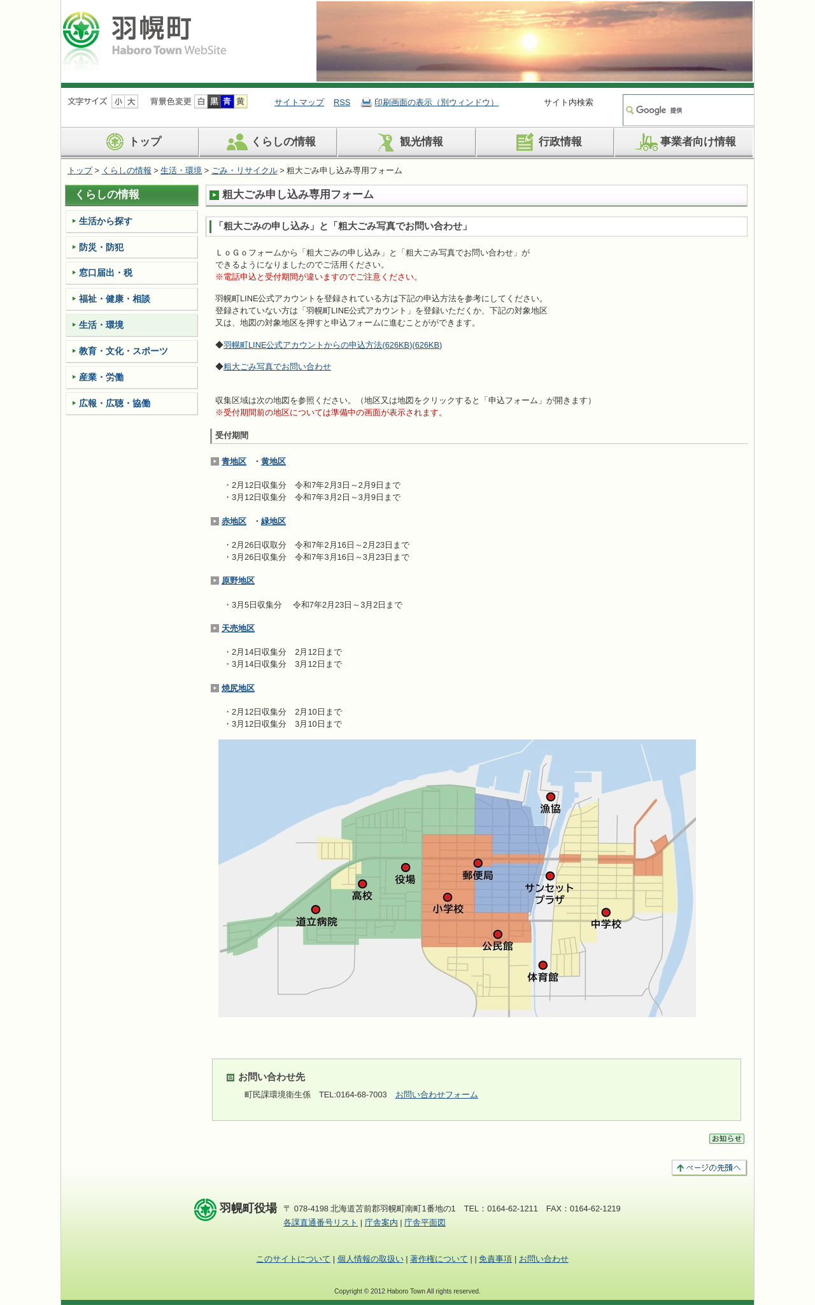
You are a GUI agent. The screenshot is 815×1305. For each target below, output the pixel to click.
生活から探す (105, 221)
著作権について (439, 1259)
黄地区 (273, 461)
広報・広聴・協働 (114, 403)
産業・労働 (101, 377)
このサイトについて (293, 1259)
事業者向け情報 (684, 142)
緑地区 (273, 521)
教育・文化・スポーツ (123, 351)
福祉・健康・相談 (114, 299)
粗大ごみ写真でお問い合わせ (277, 366)
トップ (130, 142)
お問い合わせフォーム (436, 1094)
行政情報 (546, 142)
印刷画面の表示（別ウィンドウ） (436, 102)
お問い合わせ (544, 1259)
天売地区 (238, 628)
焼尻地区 (238, 688)
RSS (342, 102)
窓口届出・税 (105, 272)
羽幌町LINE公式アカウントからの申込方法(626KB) (332, 345)
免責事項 (495, 1259)
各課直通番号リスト (320, 1222)
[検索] (687, 110)
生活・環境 (181, 170)
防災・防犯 (101, 247)
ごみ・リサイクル (244, 170)
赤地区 (234, 521)
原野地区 (238, 580)
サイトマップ (299, 102)
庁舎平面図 (425, 1222)
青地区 (234, 461)
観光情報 (407, 142)
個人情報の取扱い (370, 1259)
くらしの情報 (269, 142)
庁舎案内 (381, 1222)
